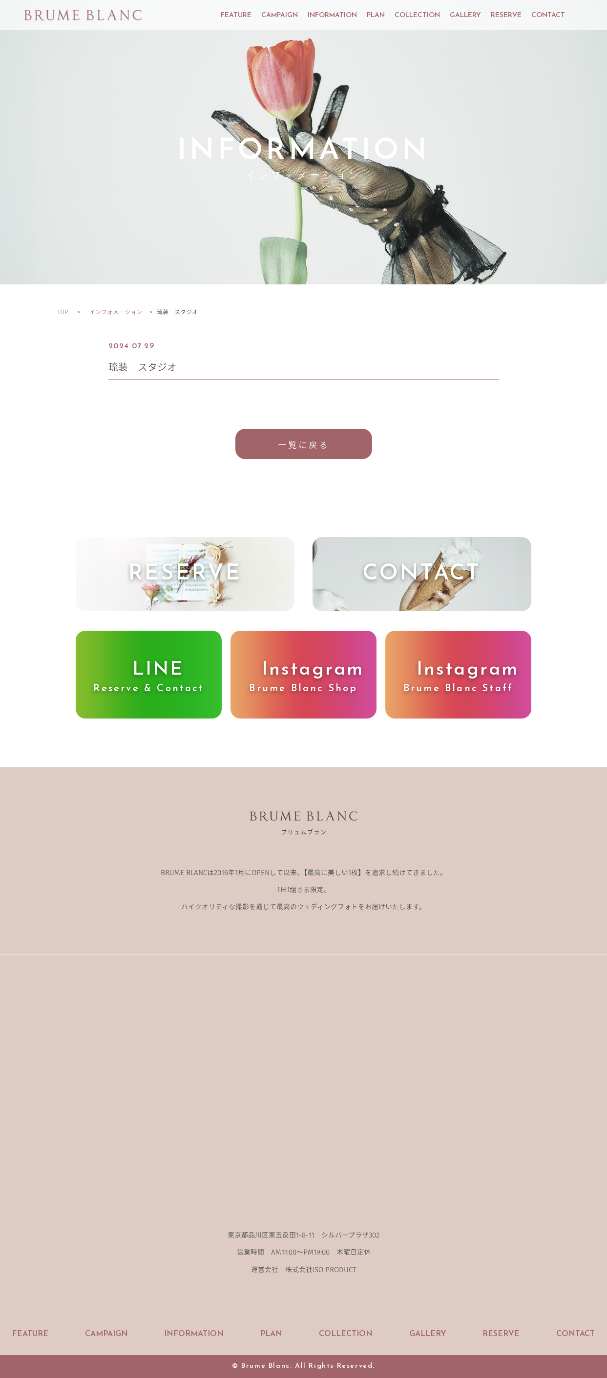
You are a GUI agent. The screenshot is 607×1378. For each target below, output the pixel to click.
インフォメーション (115, 311)
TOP (62, 311)
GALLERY (465, 15)
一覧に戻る (304, 444)
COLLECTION (417, 15)
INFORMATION (332, 15)
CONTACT (548, 15)
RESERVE (506, 15)
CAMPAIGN (279, 15)
